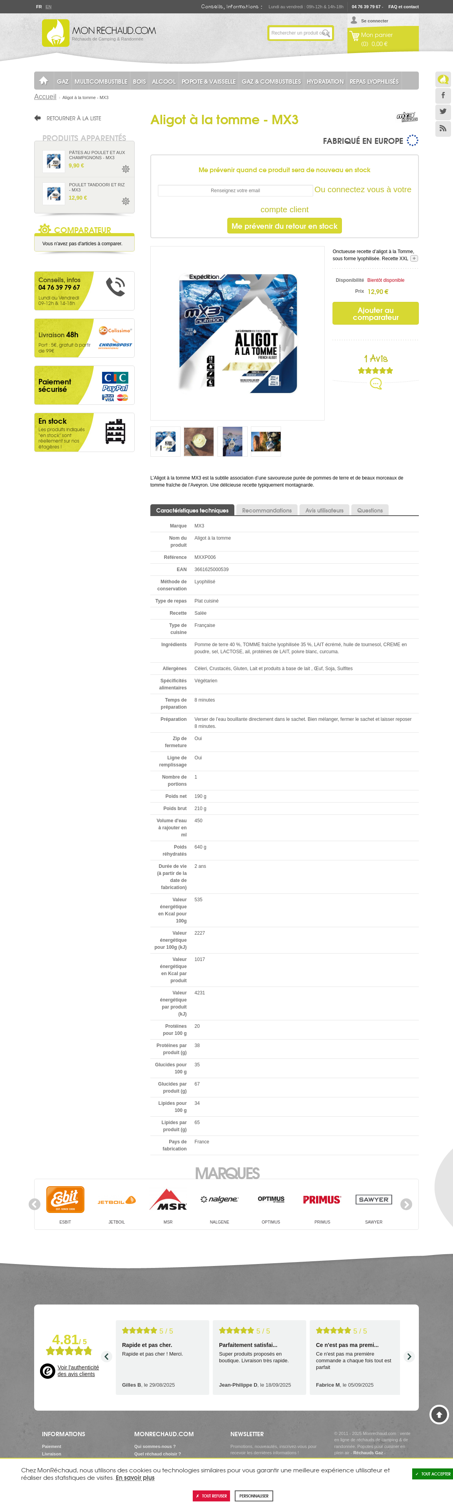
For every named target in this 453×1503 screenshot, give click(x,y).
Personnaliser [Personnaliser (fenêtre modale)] (254, 1496)
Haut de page (439, 1414)
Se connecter (374, 20)
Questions (370, 510)
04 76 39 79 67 (366, 6)
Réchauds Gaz (368, 1452)
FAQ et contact (403, 6)
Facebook (443, 96)
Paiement (51, 1446)
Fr (39, 6)
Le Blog (443, 79)
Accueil (45, 97)
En (48, 6)
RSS (443, 129)
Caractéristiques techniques (192, 510)
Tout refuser (211, 1496)
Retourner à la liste (74, 118)
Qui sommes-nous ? (155, 1446)
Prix (359, 291)
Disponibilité (350, 280)
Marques (227, 1172)
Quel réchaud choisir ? (157, 1454)
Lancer (326, 33)
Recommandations (267, 510)
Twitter (443, 112)
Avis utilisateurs (324, 510)
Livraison (51, 1454)
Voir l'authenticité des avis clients (78, 1371)
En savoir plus (135, 1477)
